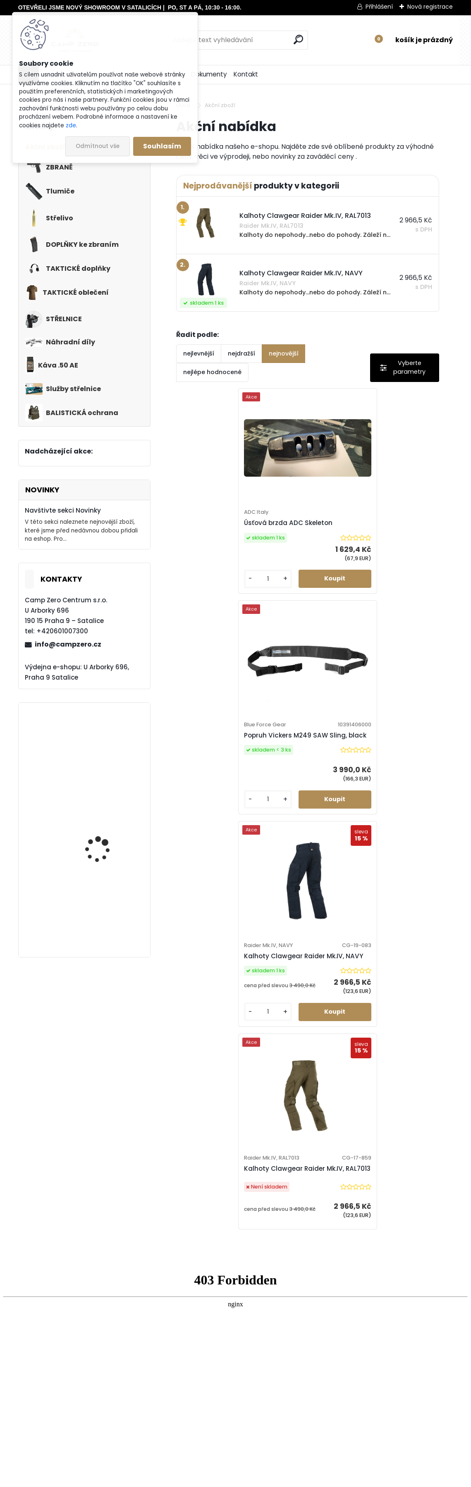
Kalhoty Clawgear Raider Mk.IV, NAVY (98, 910)
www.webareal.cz (269, 1479)
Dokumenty (209, 74)
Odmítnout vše (98, 146)
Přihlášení (379, 6)
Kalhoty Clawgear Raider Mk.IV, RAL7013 (103, 832)
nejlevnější (198, 353)
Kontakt (246, 74)
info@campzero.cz (68, 644)
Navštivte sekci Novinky (63, 510)
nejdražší (241, 353)
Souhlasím (162, 146)
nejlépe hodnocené (212, 372)
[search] (298, 39)
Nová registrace (430, 6)
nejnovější (284, 353)
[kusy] (206, 596)
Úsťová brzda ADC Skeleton (229, 527)
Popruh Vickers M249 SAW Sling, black (103, 754)
